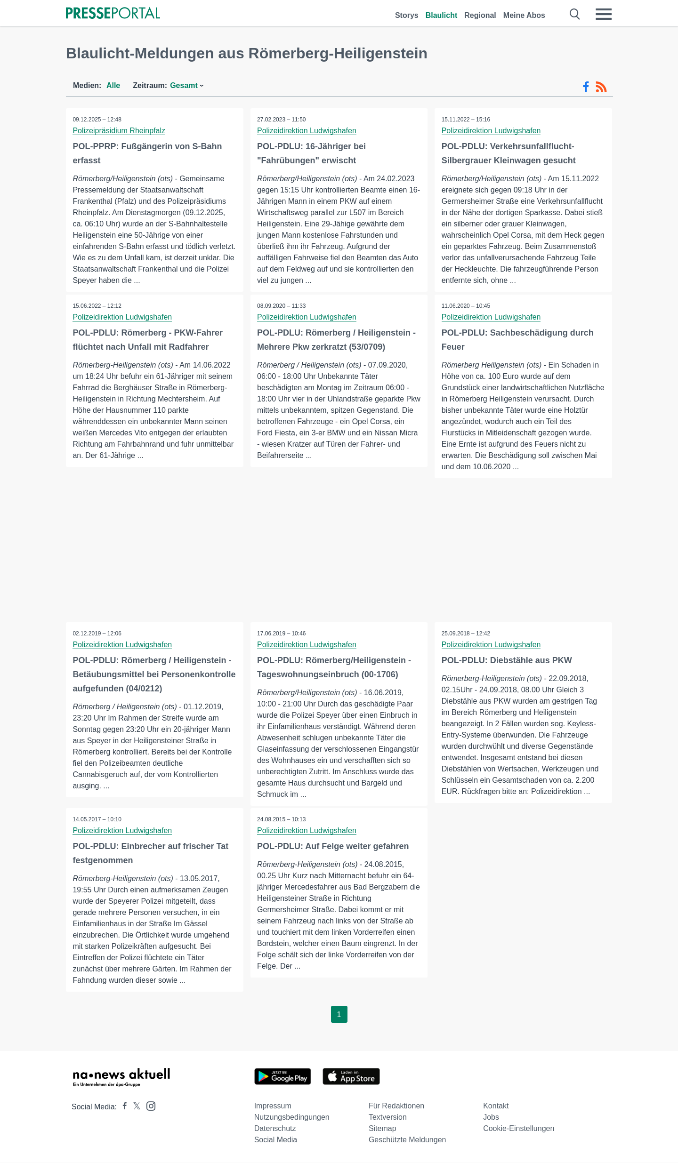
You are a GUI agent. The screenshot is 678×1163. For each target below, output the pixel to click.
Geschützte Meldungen (407, 1140)
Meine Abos (524, 15)
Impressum (272, 1106)
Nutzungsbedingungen (292, 1118)
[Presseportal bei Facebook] (122, 1107)
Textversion (388, 1118)
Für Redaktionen (396, 1106)
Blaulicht (442, 15)
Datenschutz (275, 1129)
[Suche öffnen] (575, 14)
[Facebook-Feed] (585, 87)
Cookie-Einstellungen (518, 1129)
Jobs (491, 1118)
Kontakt (495, 1106)
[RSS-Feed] (601, 87)
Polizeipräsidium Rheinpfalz (119, 131)
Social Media (276, 1140)
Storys (407, 15)
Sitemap (382, 1129)
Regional (480, 15)
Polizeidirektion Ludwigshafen (307, 131)
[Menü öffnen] (603, 14)
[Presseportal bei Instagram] (148, 1106)
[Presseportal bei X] (134, 1107)
